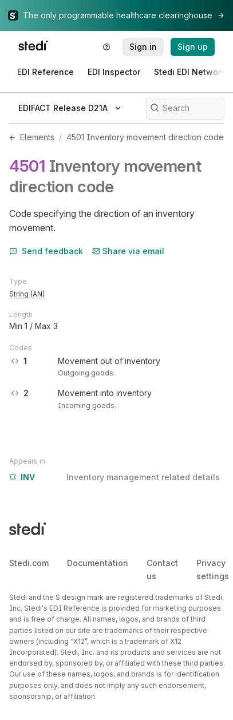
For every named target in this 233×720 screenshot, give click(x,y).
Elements (37, 137)
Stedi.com (29, 563)
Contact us (162, 569)
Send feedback (46, 251)
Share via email (128, 251)
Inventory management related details (114, 477)
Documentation (97, 563)
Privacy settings (212, 569)
